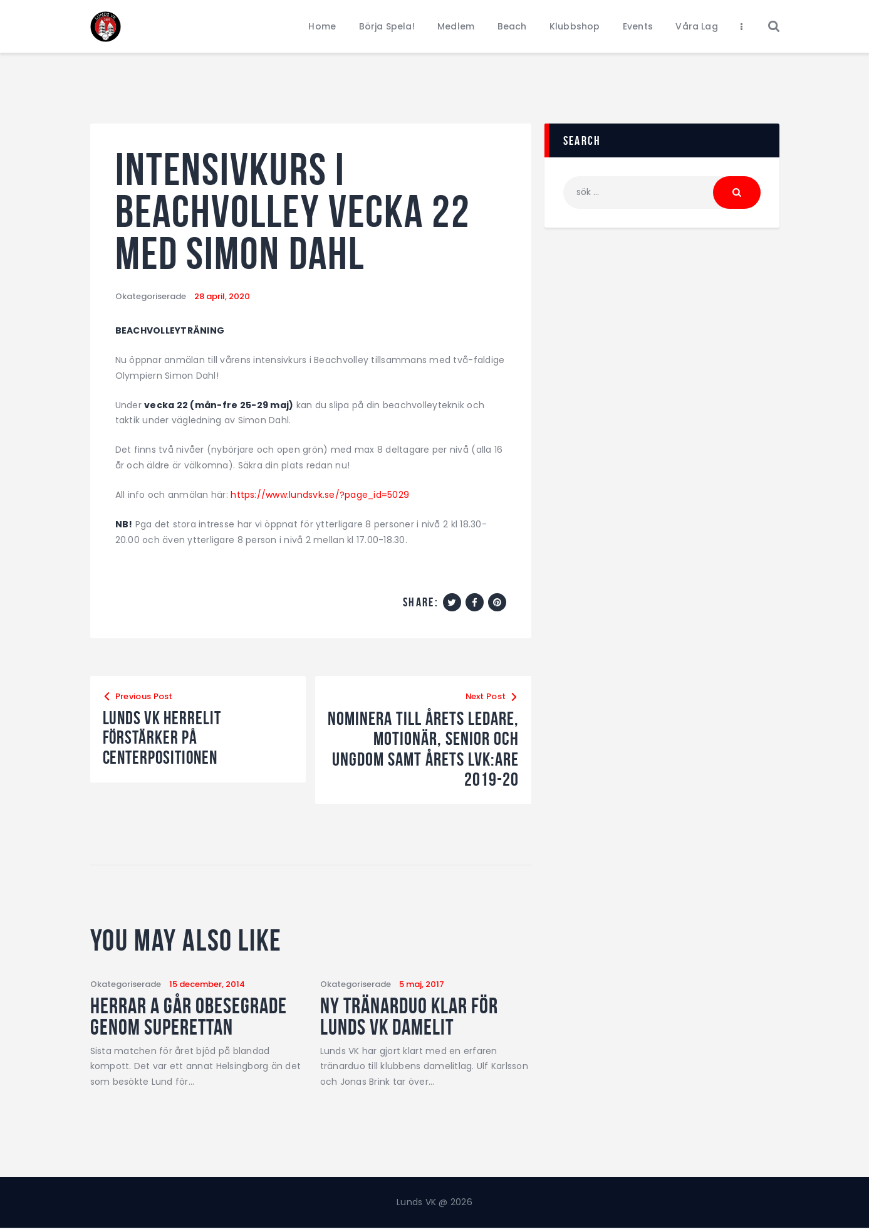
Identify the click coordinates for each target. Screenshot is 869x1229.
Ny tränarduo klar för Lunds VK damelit (412, 1016)
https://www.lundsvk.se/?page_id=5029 (320, 494)
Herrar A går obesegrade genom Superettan (191, 1016)
